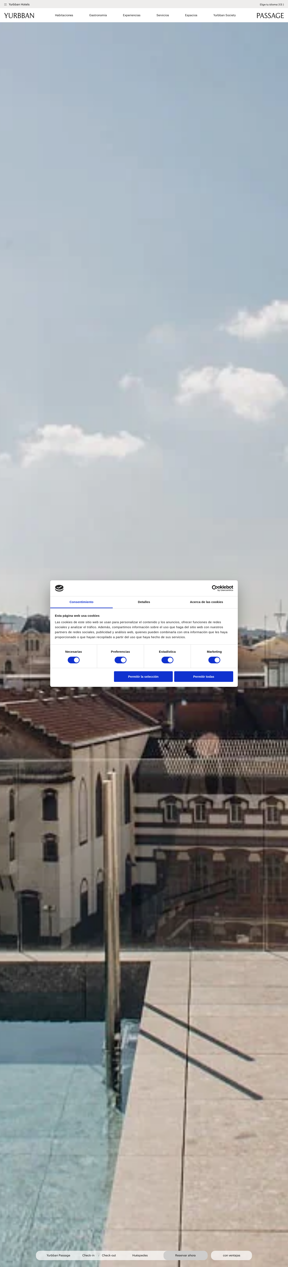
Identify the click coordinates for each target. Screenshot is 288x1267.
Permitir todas (203, 676)
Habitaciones (64, 15)
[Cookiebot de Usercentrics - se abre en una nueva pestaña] (215, 588)
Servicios (162, 15)
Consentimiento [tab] (82, 602)
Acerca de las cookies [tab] (206, 602)
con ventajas (231, 1255)
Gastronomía (98, 15)
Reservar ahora (185, 1255)
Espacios (191, 15)
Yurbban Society (224, 15)
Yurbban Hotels (19, 4)
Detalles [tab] (144, 602)
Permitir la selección (143, 676)
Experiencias (131, 15)
